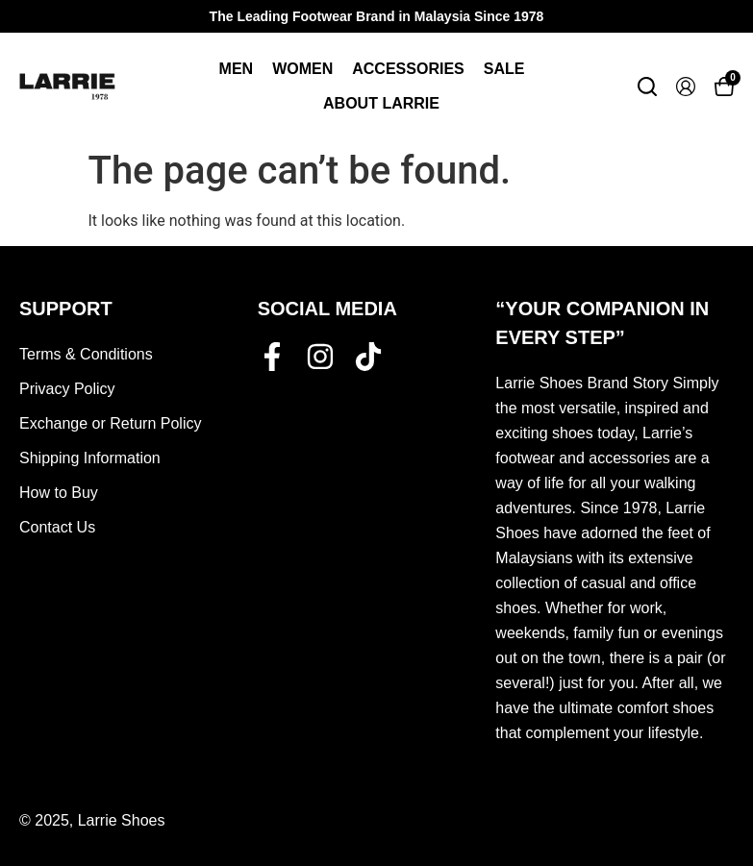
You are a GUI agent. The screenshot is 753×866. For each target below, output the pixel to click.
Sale (504, 69)
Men (236, 69)
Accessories (408, 69)
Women (302, 69)
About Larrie (381, 103)
